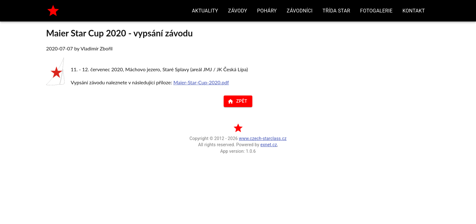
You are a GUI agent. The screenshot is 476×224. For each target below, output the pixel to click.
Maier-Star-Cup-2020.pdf (201, 82)
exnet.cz (268, 144)
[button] (205, 10)
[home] (53, 10)
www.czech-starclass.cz (263, 138)
